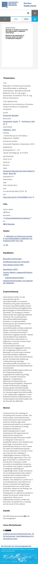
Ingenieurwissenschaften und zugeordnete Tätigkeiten (18, 282)
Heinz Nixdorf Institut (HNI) (13, 265)
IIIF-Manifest (10, 224)
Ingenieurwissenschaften (14, 278)
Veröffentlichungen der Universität (16, 262)
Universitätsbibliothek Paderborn (16, 549)
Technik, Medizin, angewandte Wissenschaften (17, 273)
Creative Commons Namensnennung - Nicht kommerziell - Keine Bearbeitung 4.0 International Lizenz (18, 536)
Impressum (30, 549)
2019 (14, 130)
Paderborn (7, 130)
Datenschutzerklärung (7, 551)
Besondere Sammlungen (12, 259)
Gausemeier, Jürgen (10, 121)
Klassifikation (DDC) (10, 269)
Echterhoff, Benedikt (10, 115)
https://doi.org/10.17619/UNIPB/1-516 (17, 197)
